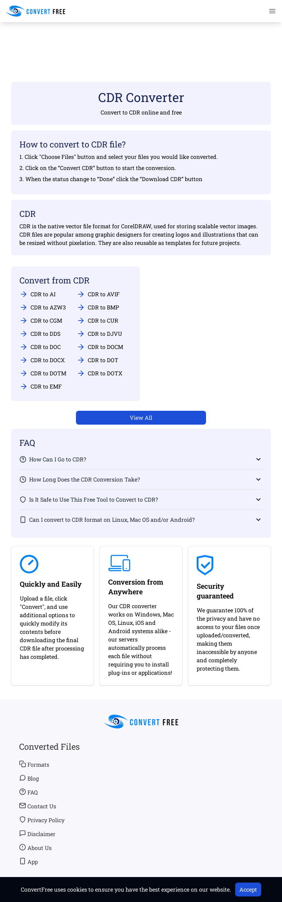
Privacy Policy (42, 820)
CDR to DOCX (42, 360)
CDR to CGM (40, 320)
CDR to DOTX (99, 373)
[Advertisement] (141, 42)
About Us (35, 847)
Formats (34, 764)
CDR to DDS (39, 334)
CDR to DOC (40, 347)
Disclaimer (37, 833)
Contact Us (37, 806)
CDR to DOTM (42, 373)
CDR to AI (37, 294)
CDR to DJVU (99, 334)
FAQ (28, 792)
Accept (248, 889)
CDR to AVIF (98, 294)
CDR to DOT (97, 360)
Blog (29, 778)
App (28, 861)
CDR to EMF (40, 386)
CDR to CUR (97, 320)
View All (141, 417)
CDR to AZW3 (42, 307)
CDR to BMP (98, 307)
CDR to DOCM (100, 347)
